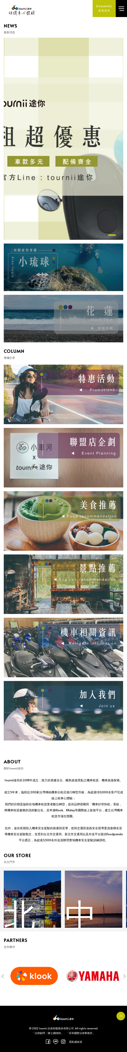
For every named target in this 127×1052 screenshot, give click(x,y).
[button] (2, 992)
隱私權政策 (75, 1042)
